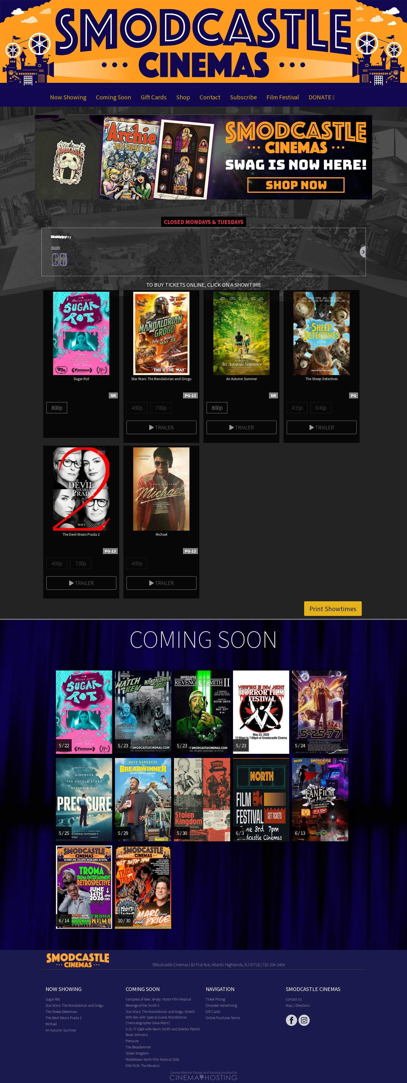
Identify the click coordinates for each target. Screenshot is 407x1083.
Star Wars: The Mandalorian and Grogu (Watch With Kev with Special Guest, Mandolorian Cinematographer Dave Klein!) (160, 1017)
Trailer (161, 427)
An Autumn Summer (61, 1030)
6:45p (321, 407)
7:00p (160, 407)
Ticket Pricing (215, 999)
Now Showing (68, 97)
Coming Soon (113, 97)
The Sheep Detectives (61, 1011)
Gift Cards (154, 97)
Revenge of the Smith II (142, 1005)
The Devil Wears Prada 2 (64, 1017)
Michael (51, 1023)
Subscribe (243, 97)
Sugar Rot (53, 999)
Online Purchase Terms (223, 1017)
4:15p (297, 407)
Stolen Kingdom (137, 1053)
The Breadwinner (138, 1046)
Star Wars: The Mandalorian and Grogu (74, 1005)
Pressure (132, 1040)
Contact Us (294, 999)
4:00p (137, 407)
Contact (210, 97)
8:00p (56, 407)
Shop (183, 97)
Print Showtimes (332, 608)
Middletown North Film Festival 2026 (152, 1059)
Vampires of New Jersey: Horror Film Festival (158, 999)
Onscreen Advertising (221, 1005)
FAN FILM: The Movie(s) (143, 1065)
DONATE (321, 97)
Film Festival (282, 97)
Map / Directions (298, 1005)
